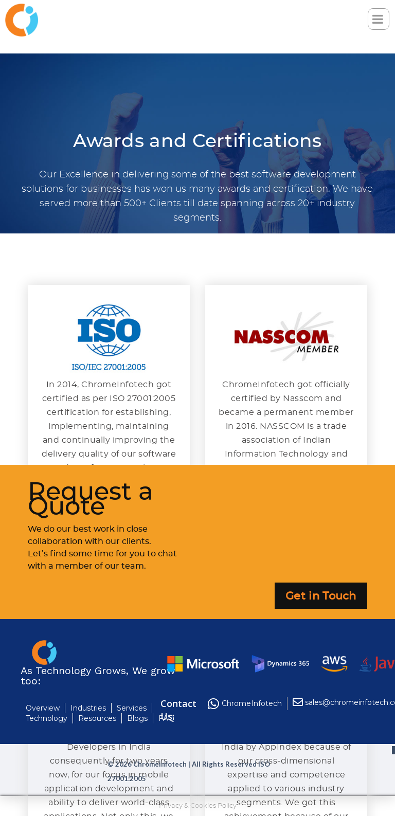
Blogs (137, 718)
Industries (88, 708)
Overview (43, 708)
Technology (46, 718)
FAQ (166, 718)
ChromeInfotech (252, 704)
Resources (97, 718)
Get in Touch (320, 596)
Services (132, 708)
